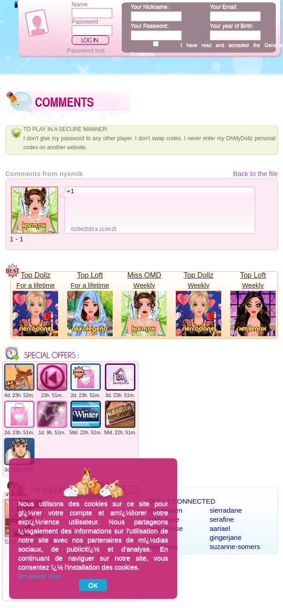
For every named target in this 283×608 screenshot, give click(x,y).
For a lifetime (35, 285)
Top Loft (90, 275)
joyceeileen (166, 510)
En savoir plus (39, 576)
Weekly (144, 285)
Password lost (86, 50)
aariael (220, 528)
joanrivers (163, 546)
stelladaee (164, 519)
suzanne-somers (235, 546)
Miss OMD (144, 275)
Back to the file (255, 173)
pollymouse (166, 528)
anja (155, 537)
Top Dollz (35, 275)
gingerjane (226, 537)
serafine (222, 519)
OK (93, 585)
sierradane (226, 510)
